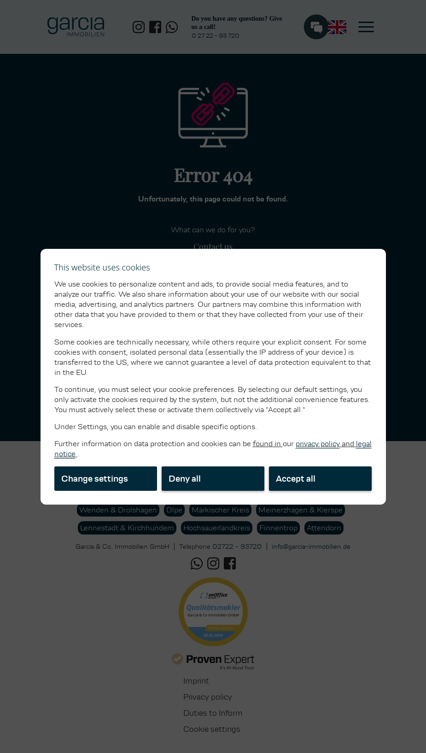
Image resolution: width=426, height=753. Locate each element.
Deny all (185, 478)
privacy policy (318, 443)
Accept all (295, 478)
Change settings (94, 478)
